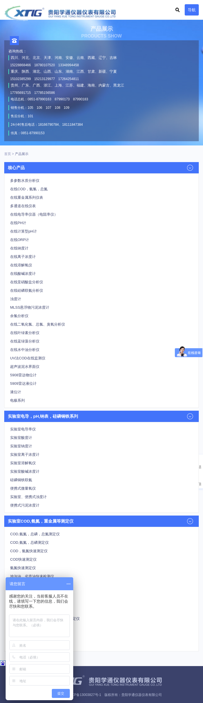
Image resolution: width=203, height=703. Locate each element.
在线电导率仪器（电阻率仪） (34, 214)
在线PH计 (18, 223)
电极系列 (17, 400)
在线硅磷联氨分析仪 (26, 290)
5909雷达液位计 (23, 383)
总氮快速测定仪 (23, 635)
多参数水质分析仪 (24, 180)
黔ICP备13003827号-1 (84, 695)
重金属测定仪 (21, 627)
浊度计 (15, 299)
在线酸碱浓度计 (23, 273)
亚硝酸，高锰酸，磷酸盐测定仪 (35, 610)
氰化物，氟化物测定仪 (28, 602)
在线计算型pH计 (23, 231)
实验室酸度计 (21, 437)
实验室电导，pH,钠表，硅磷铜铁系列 (43, 416)
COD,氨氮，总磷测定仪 (29, 542)
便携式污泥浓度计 (24, 505)
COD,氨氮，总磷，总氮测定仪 (35, 534)
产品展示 (21, 154)
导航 (192, 10)
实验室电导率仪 (23, 429)
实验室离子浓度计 (24, 454)
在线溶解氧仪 (21, 265)
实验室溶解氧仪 (23, 463)
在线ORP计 (19, 240)
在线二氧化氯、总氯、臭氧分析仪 (37, 324)
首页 (7, 154)
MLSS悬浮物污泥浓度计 (29, 307)
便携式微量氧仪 (23, 488)
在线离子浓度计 (23, 257)
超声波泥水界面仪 (24, 366)
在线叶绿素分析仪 (24, 333)
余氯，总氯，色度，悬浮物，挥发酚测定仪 (45, 618)
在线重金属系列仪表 (26, 197)
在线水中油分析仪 (24, 350)
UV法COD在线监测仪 (27, 358)
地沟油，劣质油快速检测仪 (32, 576)
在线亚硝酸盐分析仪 (26, 282)
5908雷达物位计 (23, 375)
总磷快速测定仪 (23, 644)
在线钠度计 (19, 248)
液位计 (15, 392)
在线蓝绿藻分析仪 (24, 341)
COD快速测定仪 (23, 559)
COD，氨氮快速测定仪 (29, 551)
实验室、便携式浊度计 (28, 497)
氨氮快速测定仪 (23, 568)
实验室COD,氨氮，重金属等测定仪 (40, 521)
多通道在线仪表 (23, 206)
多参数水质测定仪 (24, 585)
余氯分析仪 (19, 316)
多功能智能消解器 (24, 593)
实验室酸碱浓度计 (24, 471)
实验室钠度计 (21, 446)
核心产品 (16, 167)
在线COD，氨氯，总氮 (29, 189)
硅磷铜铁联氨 (21, 480)
